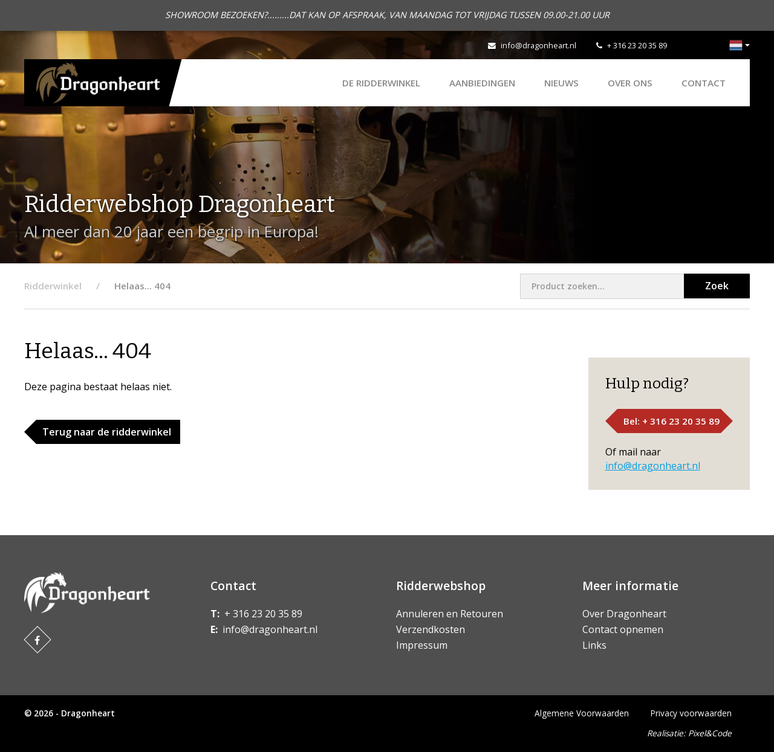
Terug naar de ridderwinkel (106, 432)
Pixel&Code (710, 733)
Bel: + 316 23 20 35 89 (671, 421)
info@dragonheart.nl (538, 45)
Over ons (630, 83)
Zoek (717, 285)
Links (594, 645)
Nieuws (561, 83)
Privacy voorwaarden (691, 713)
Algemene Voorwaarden (582, 713)
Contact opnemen (622, 629)
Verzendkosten (430, 629)
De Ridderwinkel (381, 83)
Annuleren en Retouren (449, 613)
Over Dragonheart (624, 613)
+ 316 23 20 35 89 (637, 45)
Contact (703, 83)
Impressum (421, 645)
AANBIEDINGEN (482, 83)
